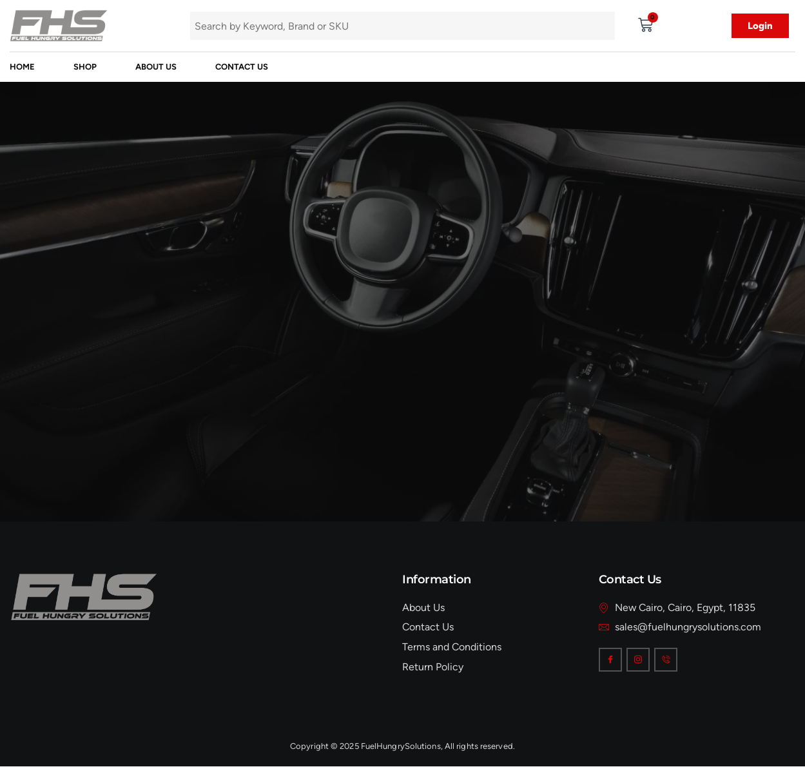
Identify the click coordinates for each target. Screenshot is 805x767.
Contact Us (241, 67)
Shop (85, 67)
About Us (156, 67)
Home (22, 67)
